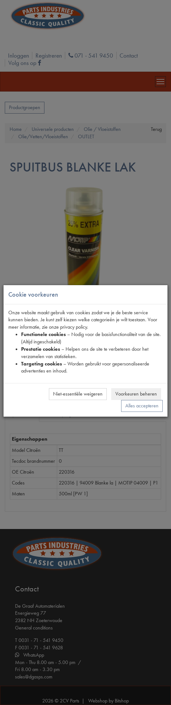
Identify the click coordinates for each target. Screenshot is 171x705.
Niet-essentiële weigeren (78, 393)
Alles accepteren (142, 405)
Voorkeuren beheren (136, 393)
